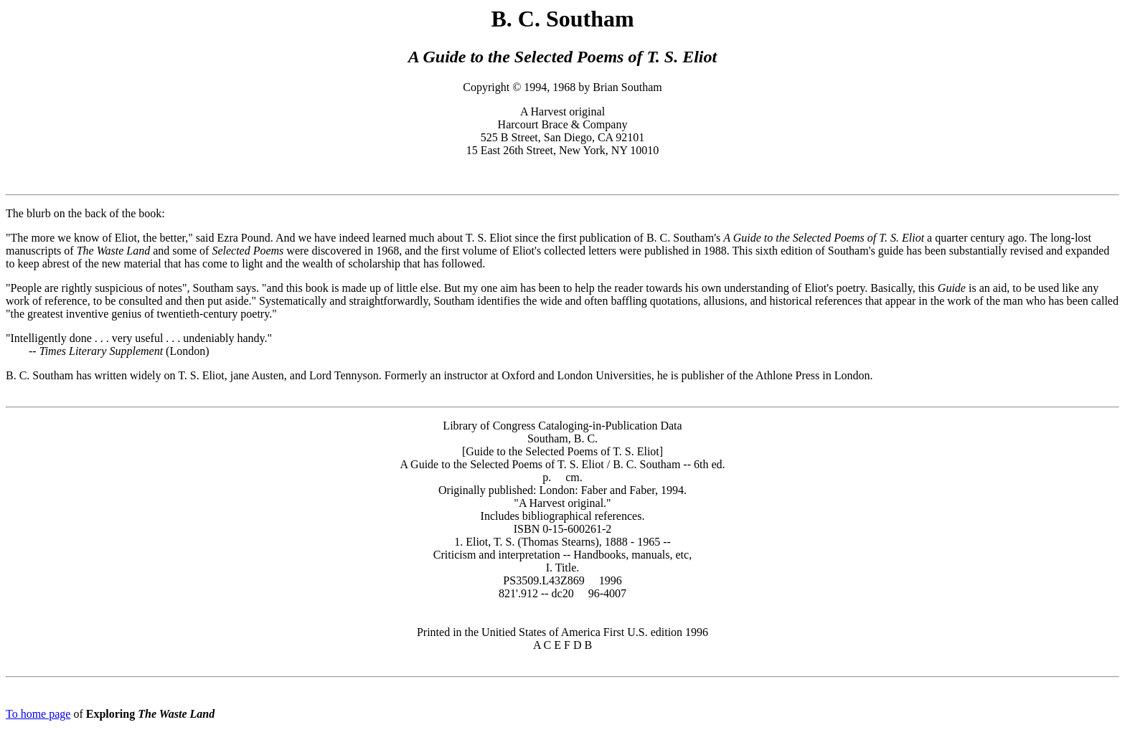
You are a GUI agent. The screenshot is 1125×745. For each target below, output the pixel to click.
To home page (38, 714)
